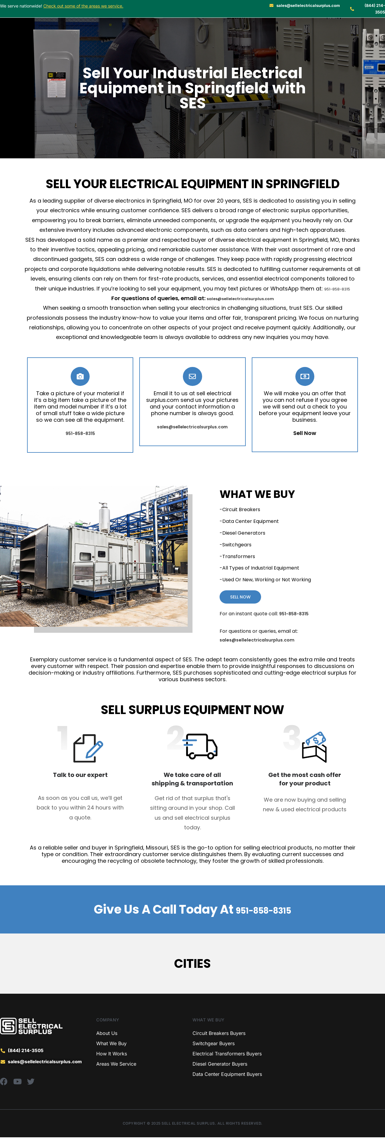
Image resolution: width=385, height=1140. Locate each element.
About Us (106, 1036)
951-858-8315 (337, 288)
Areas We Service (116, 1067)
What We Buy (111, 1046)
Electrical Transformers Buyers (227, 1056)
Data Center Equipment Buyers (227, 1077)
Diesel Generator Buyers (219, 1067)
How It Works (111, 1056)
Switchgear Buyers (213, 1046)
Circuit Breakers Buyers (218, 1036)
